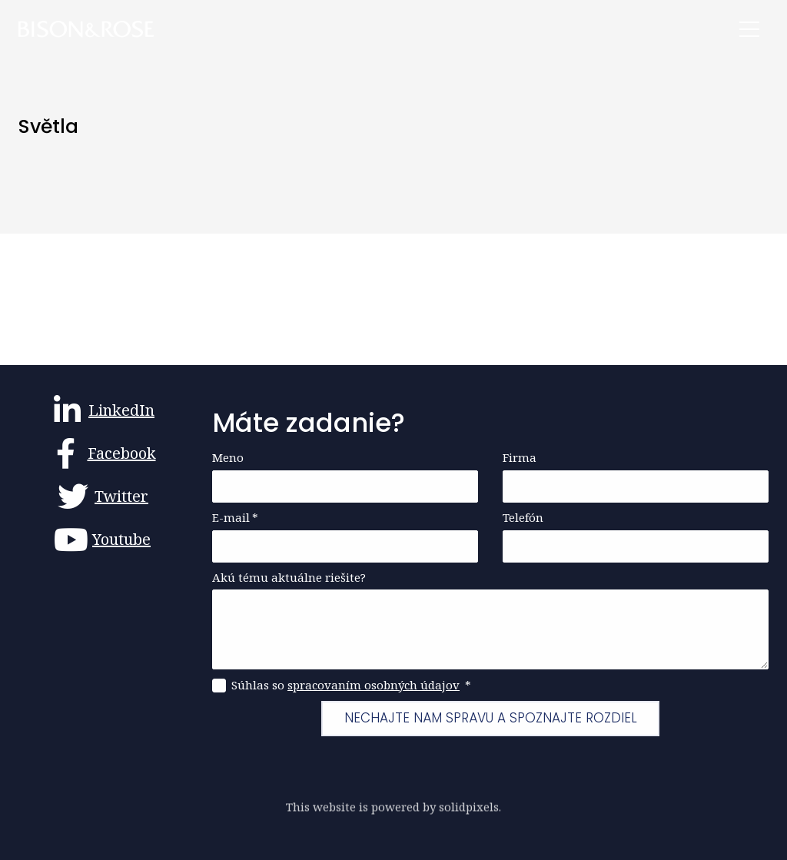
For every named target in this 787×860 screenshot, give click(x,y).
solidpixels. (470, 811)
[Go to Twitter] (103, 496)
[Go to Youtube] (103, 539)
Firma (519, 457)
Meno (228, 457)
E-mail (235, 517)
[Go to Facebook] (103, 453)
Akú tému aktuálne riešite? (289, 577)
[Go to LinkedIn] (102, 410)
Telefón (523, 517)
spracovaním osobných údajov (373, 684)
